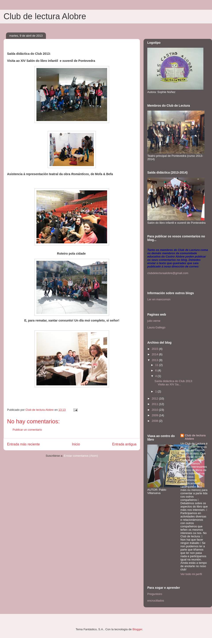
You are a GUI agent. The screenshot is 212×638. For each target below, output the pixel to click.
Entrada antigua (124, 444)
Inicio (76, 444)
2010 (155, 409)
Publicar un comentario (27, 429)
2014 (155, 354)
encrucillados (155, 600)
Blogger (137, 629)
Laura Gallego (156, 327)
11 (157, 365)
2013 (155, 360)
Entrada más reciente (23, 444)
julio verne (153, 320)
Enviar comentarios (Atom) (81, 455)
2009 (155, 415)
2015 (155, 348)
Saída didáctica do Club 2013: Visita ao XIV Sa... (173, 382)
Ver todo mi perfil (191, 574)
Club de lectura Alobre (45, 16)
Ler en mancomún (158, 299)
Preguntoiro (154, 594)
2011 (155, 404)
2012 (155, 398)
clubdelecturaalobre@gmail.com (167, 273)
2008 (155, 420)
